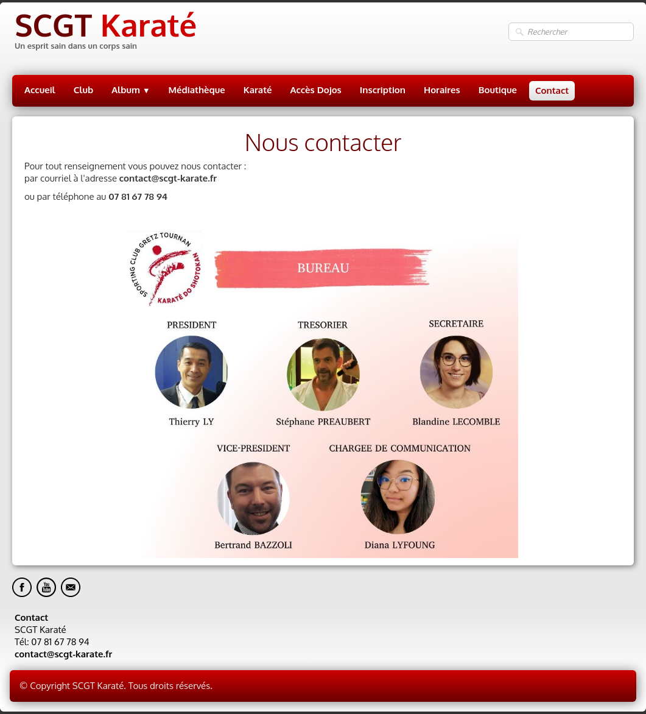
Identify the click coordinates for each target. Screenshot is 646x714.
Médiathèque (197, 90)
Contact (552, 90)
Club (83, 90)
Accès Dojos (316, 90)
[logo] (104, 32)
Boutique (498, 90)
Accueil (39, 90)
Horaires (442, 90)
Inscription (383, 90)
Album (130, 90)
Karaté (258, 90)
